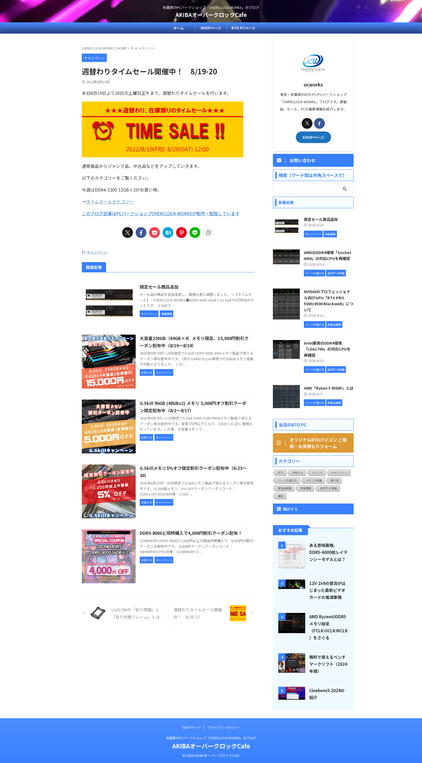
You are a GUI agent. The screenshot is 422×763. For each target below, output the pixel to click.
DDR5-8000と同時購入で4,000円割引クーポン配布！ (191, 533)
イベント (317, 472)
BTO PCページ (243, 27)
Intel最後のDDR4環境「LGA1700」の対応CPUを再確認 (327, 349)
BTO (280, 472)
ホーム (178, 27)
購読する (287, 509)
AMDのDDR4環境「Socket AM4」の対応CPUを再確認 (327, 255)
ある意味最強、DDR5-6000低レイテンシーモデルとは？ (328, 552)
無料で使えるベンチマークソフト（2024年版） (328, 664)
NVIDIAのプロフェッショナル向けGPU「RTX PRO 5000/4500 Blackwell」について (328, 301)
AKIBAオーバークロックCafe (211, 15)
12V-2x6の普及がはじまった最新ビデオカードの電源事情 (327, 590)
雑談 (280, 496)
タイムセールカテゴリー (109, 201)
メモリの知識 (314, 480)
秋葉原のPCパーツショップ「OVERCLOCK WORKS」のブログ (211, 738)
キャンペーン (97, 252)
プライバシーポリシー (224, 727)
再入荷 (335, 480)
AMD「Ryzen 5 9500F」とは (328, 388)
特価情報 (305, 488)
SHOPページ (211, 27)
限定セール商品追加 (159, 286)
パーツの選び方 (287, 480)
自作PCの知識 (328, 488)
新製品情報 (284, 488)
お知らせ (297, 472)
